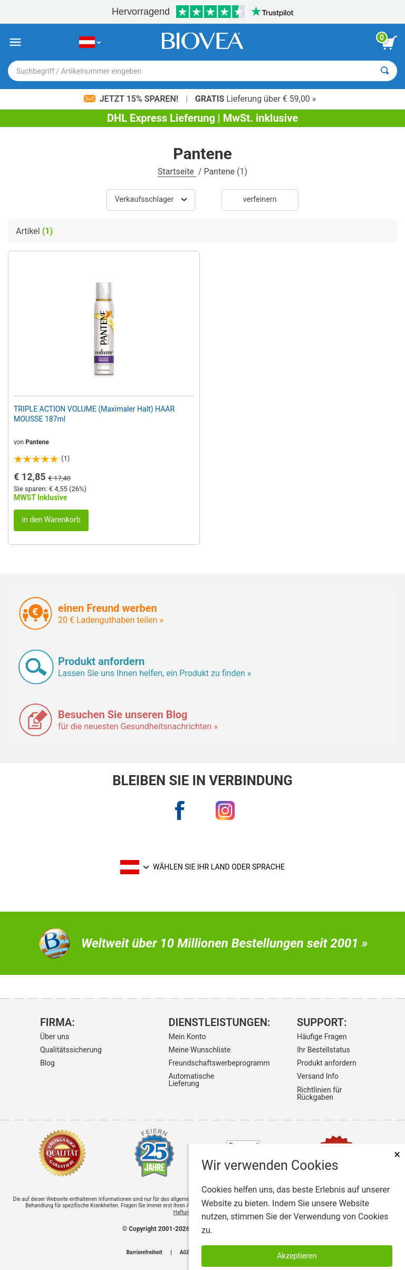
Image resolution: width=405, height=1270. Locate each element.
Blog (47, 1063)
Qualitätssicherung (71, 1050)
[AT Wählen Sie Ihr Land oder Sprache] (89, 42)
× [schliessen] (397, 1154)
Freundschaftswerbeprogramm (200, 1063)
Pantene (37, 442)
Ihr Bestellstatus (323, 1050)
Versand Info (318, 1076)
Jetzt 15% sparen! (132, 99)
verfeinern (260, 199)
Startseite (177, 172)
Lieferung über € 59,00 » (255, 99)
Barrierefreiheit (144, 1252)
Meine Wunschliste (199, 1050)
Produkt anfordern (326, 1063)
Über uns (54, 1036)
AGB (185, 1252)
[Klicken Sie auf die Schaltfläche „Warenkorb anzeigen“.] (389, 42)
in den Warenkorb (51, 519)
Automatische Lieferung (191, 1080)
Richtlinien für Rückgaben (319, 1093)
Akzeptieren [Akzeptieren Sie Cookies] (297, 1256)
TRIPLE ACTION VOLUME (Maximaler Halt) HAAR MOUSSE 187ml (94, 414)
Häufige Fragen (322, 1036)
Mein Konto (187, 1036)
